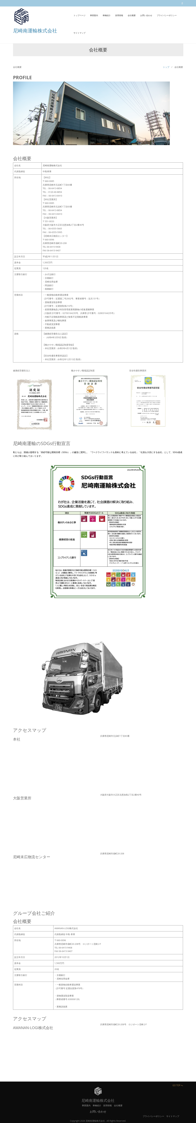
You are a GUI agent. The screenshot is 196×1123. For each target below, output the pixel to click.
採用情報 (107, 1105)
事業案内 (86, 1105)
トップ (166, 67)
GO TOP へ (178, 1085)
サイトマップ (172, 1116)
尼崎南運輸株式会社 (35, 30)
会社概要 (118, 1105)
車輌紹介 (97, 1105)
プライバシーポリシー (153, 1116)
